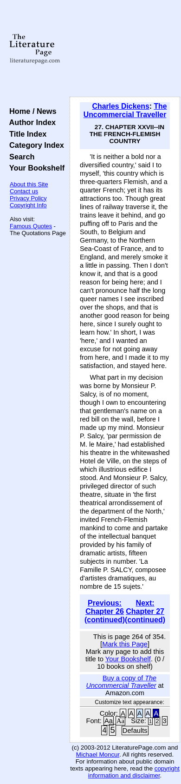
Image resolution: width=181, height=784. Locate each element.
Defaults (135, 730)
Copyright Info (28, 205)
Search (19, 156)
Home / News (31, 111)
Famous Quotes (31, 226)
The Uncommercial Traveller (125, 110)
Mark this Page (125, 644)
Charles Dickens (120, 106)
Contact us (24, 191)
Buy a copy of (121, 681)
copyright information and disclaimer (134, 772)
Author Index (30, 122)
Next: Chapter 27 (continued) (145, 611)
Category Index (34, 145)
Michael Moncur (97, 754)
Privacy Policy (28, 198)
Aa (108, 721)
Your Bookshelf (35, 168)
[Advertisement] (125, 48)
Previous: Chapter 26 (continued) (104, 611)
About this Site (29, 184)
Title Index (25, 134)
